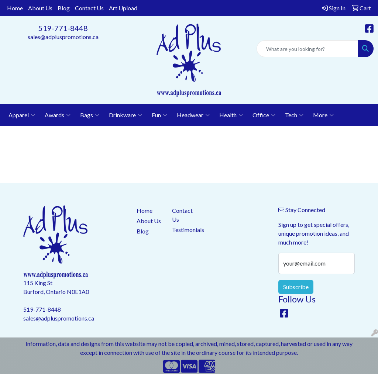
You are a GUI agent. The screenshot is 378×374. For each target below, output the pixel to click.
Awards (58, 115)
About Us (40, 7)
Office (263, 115)
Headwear (193, 115)
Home (15, 7)
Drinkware (125, 115)
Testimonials (185, 229)
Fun (159, 115)
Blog (64, 7)
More (323, 115)
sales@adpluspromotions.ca (63, 36)
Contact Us (89, 7)
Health (231, 115)
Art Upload (123, 7)
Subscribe (296, 286)
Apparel (21, 115)
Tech (294, 115)
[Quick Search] (307, 48)
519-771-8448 (63, 28)
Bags (89, 115)
